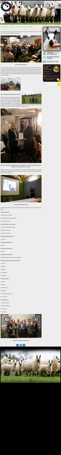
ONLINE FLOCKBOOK (52, 53)
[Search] (58, 84)
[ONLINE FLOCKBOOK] (44, 53)
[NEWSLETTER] (44, 61)
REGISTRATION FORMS (53, 57)
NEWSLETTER (52, 62)
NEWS (7, 27)
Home (2, 27)
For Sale (23, 27)
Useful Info (15, 27)
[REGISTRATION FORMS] (44, 57)
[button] (17, 345)
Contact (30, 27)
